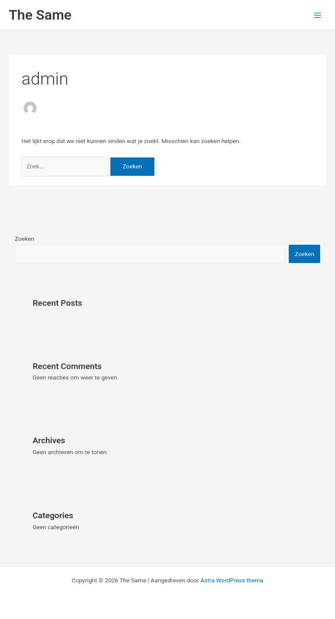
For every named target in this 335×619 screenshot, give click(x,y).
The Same (40, 15)
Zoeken (24, 238)
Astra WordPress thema (232, 580)
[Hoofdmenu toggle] (318, 15)
